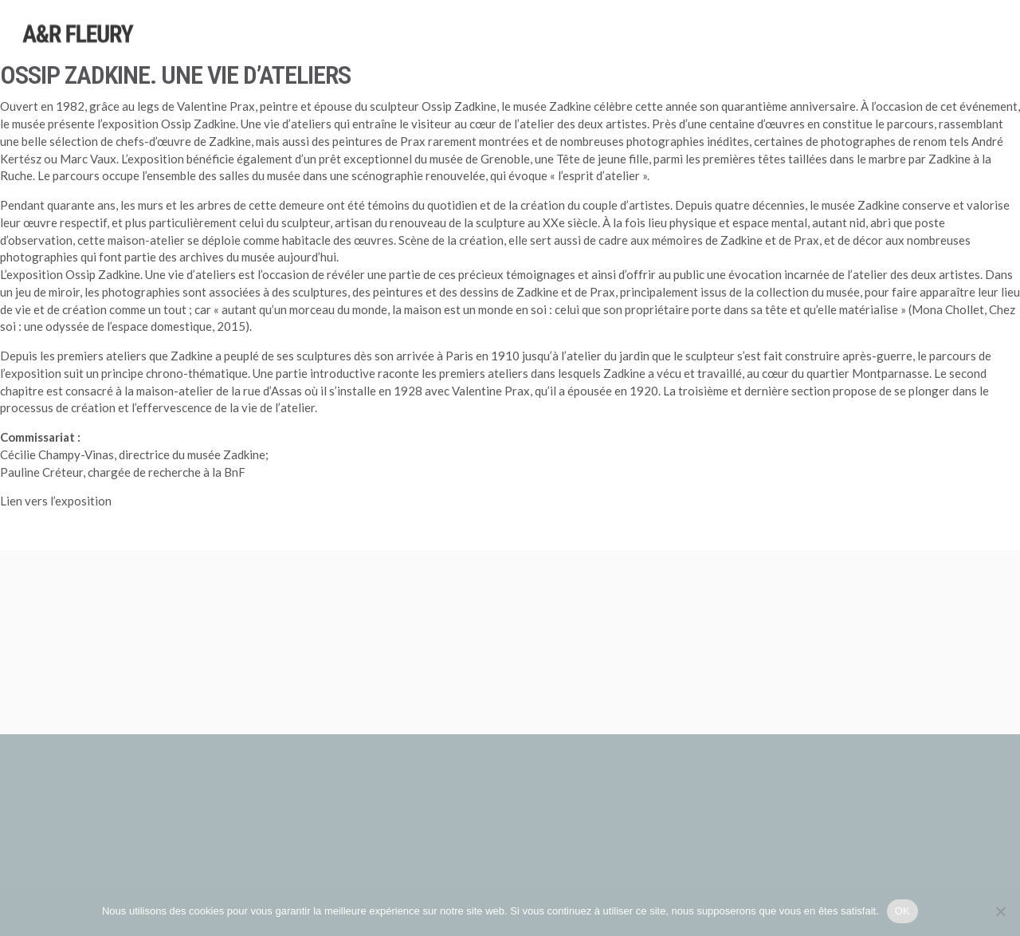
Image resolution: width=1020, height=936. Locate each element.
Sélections (733, 45)
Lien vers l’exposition (56, 501)
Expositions (654, 43)
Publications (867, 51)
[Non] (1000, 911)
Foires (797, 48)
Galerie (939, 53)
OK (902, 911)
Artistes (581, 40)
